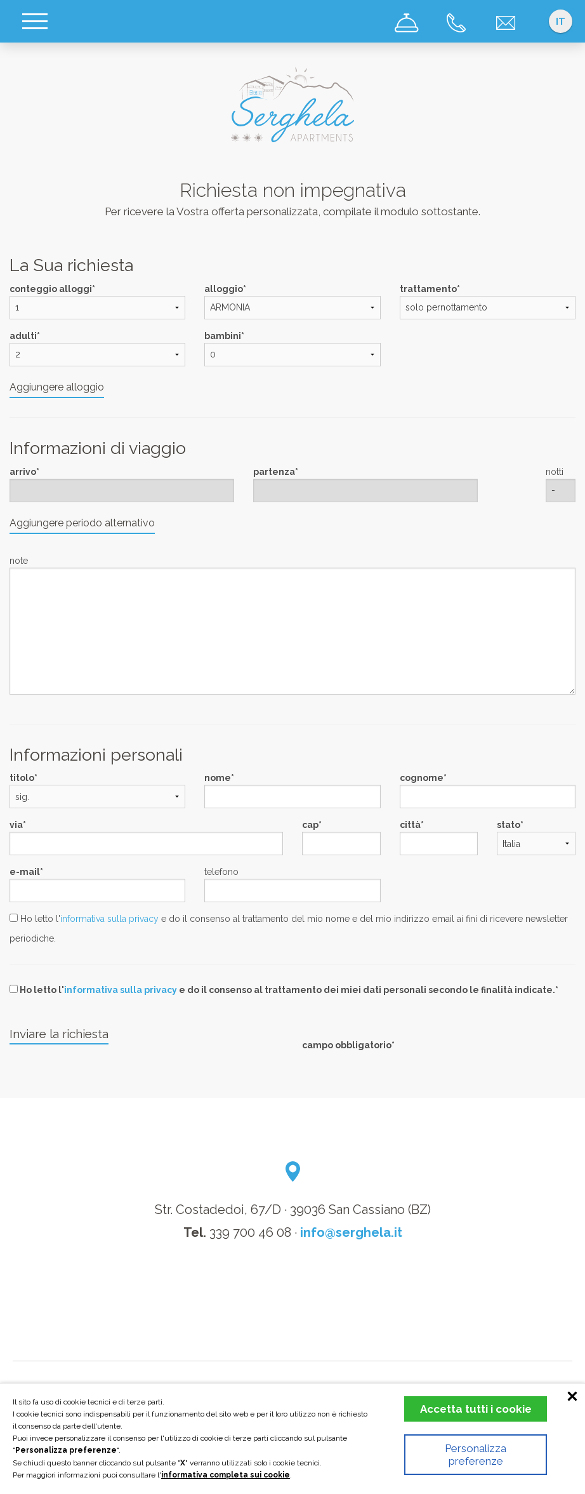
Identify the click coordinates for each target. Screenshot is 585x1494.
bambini (222, 336)
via (16, 825)
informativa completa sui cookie (225, 1475)
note (19, 561)
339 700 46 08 (250, 1232)
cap (310, 825)
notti (554, 472)
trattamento (428, 289)
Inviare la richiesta (59, 1034)
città (410, 825)
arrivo (23, 472)
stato (508, 825)
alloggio (223, 289)
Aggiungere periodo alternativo (82, 523)
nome (217, 778)
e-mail (25, 872)
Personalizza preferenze (475, 1454)
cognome (422, 778)
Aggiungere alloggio (57, 387)
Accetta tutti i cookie (476, 1409)
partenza (274, 472)
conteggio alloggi (51, 289)
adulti (23, 336)
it (560, 21)
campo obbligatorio (346, 1045)
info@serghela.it (351, 1232)
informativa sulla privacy (109, 919)
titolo (22, 778)
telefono (221, 872)
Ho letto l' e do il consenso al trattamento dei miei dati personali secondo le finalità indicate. (282, 990)
